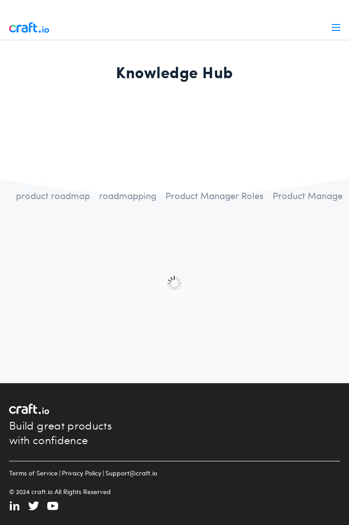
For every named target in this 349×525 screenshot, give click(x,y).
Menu (336, 27)
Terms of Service (33, 473)
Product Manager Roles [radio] (214, 195)
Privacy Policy (81, 473)
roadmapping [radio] (127, 195)
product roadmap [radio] (53, 195)
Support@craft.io (131, 473)
